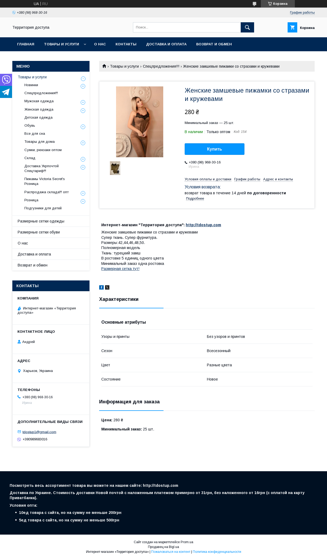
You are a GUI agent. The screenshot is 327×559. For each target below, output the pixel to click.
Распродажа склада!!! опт (46, 192)
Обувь (29, 125)
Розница (31, 200)
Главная (25, 44)
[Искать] (247, 27)
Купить (214, 149)
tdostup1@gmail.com (39, 432)
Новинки (31, 85)
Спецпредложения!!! (161, 66)
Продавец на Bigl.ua (163, 547)
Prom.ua (187, 542)
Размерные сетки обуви (39, 232)
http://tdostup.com (203, 225)
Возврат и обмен (214, 44)
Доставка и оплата (166, 44)
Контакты (126, 44)
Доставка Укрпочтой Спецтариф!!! (41, 168)
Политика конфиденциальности (217, 552)
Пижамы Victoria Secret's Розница (44, 181)
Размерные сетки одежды (41, 221)
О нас (100, 44)
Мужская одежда (39, 101)
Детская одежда (38, 117)
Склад (29, 158)
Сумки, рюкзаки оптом (43, 150)
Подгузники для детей (43, 208)
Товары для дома (39, 142)
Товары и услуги (61, 44)
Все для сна (34, 133)
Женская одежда (38, 109)
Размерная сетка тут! (120, 268)
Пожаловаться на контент (170, 552)
